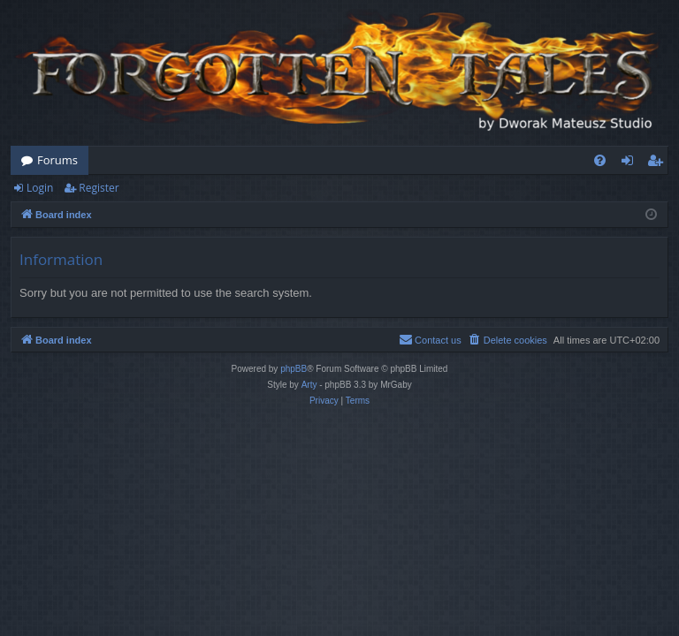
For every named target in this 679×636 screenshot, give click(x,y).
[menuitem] (600, 160)
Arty (309, 385)
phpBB (293, 369)
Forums (57, 160)
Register (98, 187)
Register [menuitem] (658, 163)
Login (40, 187)
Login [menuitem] (631, 163)
